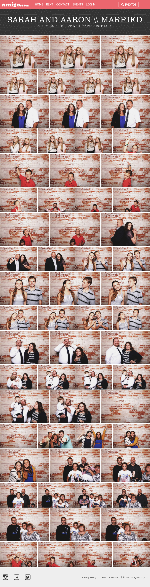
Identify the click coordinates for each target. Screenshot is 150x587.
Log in (90, 4)
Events (77, 4)
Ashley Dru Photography (56, 26)
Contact (62, 4)
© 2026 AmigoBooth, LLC (135, 577)
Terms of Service (109, 577)
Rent (49, 4)
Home (39, 4)
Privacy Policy (89, 577)
